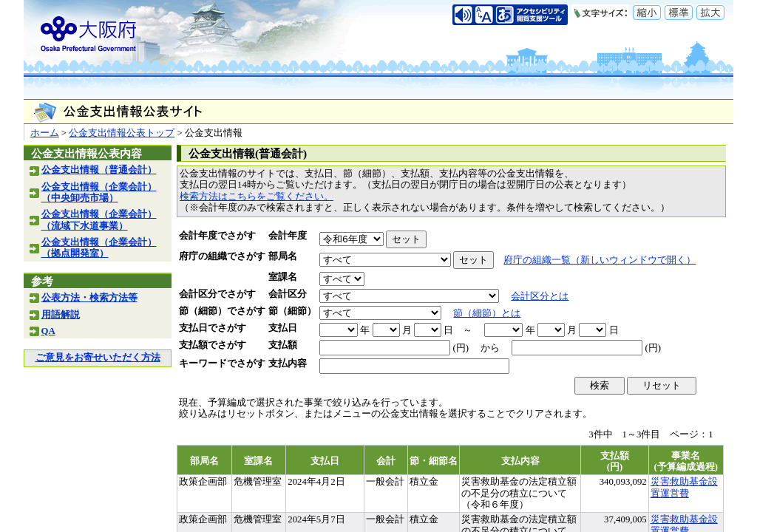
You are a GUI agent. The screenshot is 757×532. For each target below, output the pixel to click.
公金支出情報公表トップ (121, 133)
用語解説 (60, 315)
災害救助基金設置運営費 (684, 487)
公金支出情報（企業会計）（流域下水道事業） (99, 220)
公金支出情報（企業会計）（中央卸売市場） (99, 192)
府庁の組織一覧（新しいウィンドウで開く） (599, 260)
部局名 (282, 256)
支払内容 (287, 363)
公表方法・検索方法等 (89, 298)
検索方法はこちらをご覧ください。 (256, 196)
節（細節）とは (486, 313)
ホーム (44, 133)
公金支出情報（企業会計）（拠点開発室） (99, 248)
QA (48, 331)
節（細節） (292, 311)
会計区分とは (539, 296)
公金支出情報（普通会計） (99, 170)
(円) (460, 348)
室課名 (282, 277)
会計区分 (287, 294)
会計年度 (287, 236)
